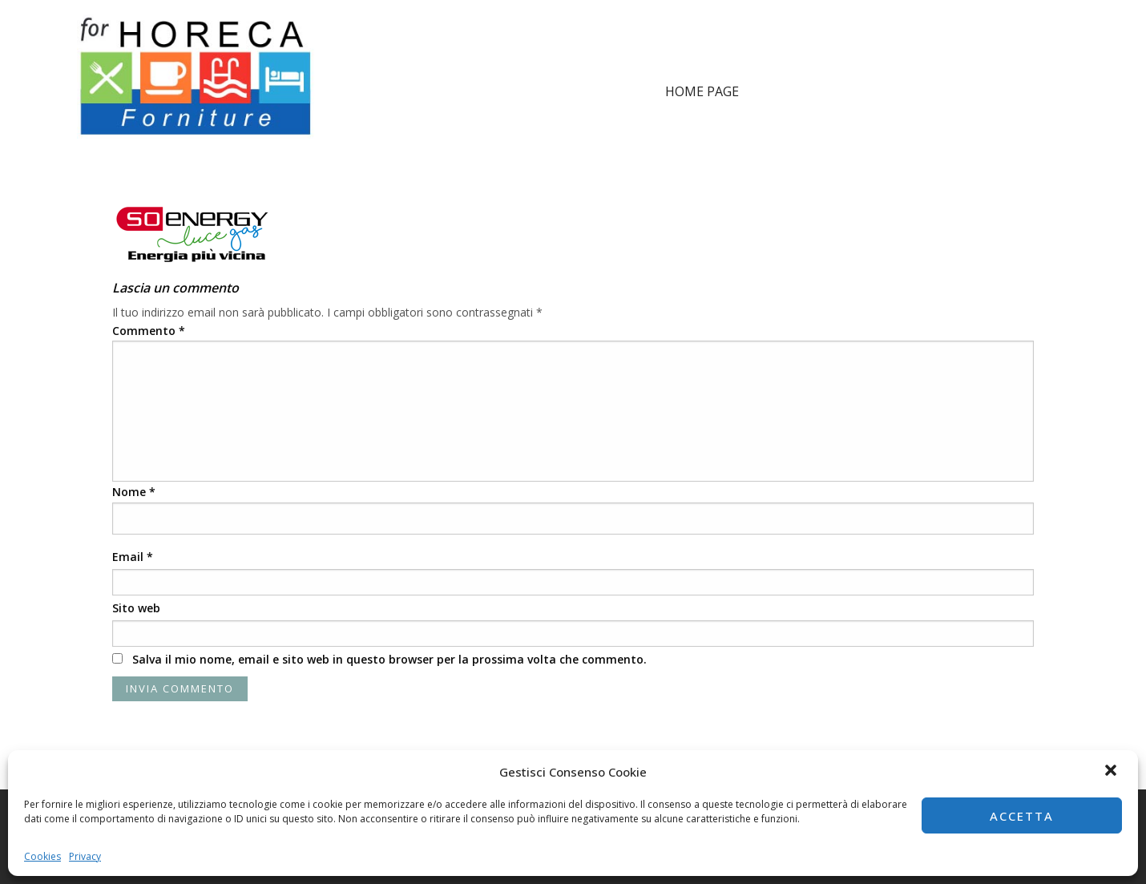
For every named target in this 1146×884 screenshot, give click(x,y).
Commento (148, 330)
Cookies (42, 856)
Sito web (136, 608)
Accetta (1022, 816)
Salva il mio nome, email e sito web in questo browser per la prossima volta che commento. (389, 659)
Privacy (85, 856)
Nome (133, 491)
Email (132, 556)
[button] (1112, 771)
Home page (702, 91)
